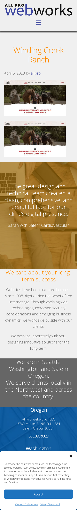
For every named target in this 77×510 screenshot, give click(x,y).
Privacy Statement (50, 504)
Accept (38, 494)
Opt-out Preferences (26, 504)
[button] (71, 456)
